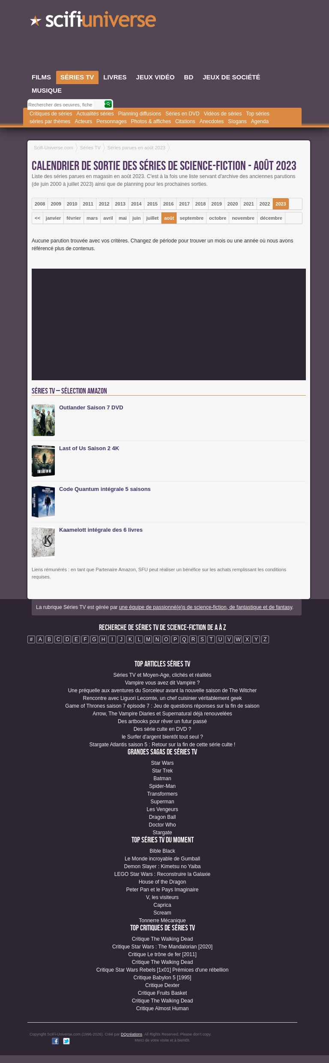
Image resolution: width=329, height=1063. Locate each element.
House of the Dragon (162, 882)
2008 (40, 203)
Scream (162, 913)
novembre (243, 218)
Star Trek (162, 771)
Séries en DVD (182, 114)
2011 (88, 203)
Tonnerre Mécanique (162, 921)
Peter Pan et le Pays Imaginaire (162, 890)
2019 (216, 203)
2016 (168, 203)
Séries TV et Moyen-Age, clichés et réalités (162, 675)
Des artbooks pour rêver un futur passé (162, 721)
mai (123, 218)
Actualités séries (95, 114)
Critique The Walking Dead (162, 939)
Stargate (162, 833)
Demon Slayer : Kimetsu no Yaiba (162, 866)
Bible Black (162, 851)
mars (92, 218)
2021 (248, 203)
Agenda (260, 121)
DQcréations (131, 1034)
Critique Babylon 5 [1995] (162, 978)
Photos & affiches (151, 121)
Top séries (257, 114)
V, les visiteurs (162, 897)
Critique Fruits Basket (162, 993)
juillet (152, 218)
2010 (72, 203)
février (73, 218)
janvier (53, 218)
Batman (162, 778)
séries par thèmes (50, 121)
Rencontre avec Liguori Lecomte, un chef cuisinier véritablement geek (162, 698)
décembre (271, 218)
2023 (280, 203)
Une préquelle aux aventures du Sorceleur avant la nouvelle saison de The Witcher (162, 690)
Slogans (237, 121)
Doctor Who (162, 825)
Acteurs (83, 121)
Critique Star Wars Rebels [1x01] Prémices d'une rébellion (162, 970)
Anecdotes (212, 121)
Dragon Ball (162, 817)
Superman (162, 802)
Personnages (111, 121)
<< (37, 218)
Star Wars (162, 763)
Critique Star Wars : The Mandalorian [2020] (162, 947)
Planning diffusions (140, 114)
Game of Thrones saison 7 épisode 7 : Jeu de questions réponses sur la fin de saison (162, 706)
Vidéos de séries (223, 114)
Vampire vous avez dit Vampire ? (162, 683)
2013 (120, 203)
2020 (232, 203)
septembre (191, 218)
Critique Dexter (162, 985)
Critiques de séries (51, 114)
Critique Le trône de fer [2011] (162, 954)
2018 (200, 203)
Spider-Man (162, 786)
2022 (265, 203)
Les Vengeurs (162, 809)
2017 (184, 203)
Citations (185, 121)
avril (108, 218)
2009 (56, 203)
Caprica (162, 905)
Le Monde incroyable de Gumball (162, 859)
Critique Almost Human (162, 1008)
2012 (104, 203)
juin (136, 218)
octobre (217, 218)
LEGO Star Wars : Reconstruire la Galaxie (162, 874)
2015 (152, 203)
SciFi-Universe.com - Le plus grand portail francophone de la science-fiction (93, 21)
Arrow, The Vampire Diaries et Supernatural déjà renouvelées (162, 714)
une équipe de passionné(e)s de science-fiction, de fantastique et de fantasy (205, 607)
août (169, 218)
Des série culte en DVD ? (162, 729)
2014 (136, 203)
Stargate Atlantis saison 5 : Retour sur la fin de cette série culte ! (163, 745)
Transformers (162, 794)
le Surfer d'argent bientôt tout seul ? (162, 737)
